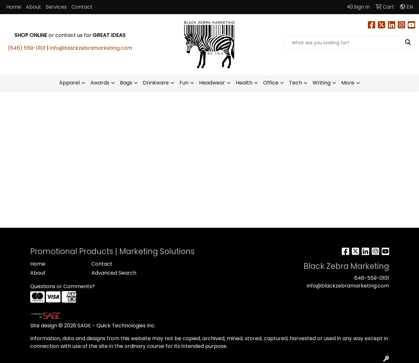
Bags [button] (126, 82)
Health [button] (244, 82)
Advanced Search (113, 273)
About (33, 7)
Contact (82, 7)
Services (56, 7)
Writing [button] (322, 82)
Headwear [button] (212, 82)
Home (13, 7)
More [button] (347, 82)
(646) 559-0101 (27, 48)
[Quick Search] (342, 42)
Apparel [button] (69, 82)
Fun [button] (183, 82)
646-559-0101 (371, 278)
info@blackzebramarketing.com (91, 48)
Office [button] (270, 82)
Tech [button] (295, 82)
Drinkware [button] (156, 82)
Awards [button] (99, 82)
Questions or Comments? (62, 286)
